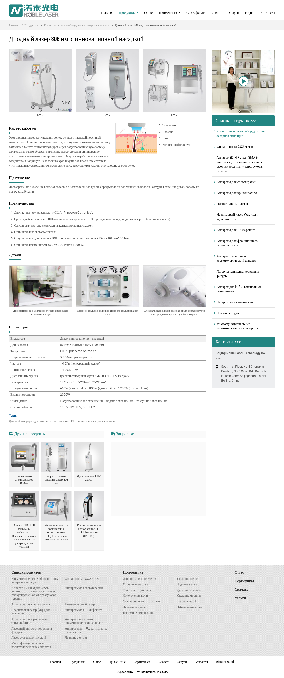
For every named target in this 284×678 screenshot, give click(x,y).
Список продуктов (26, 572)
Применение (133, 572)
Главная (107, 13)
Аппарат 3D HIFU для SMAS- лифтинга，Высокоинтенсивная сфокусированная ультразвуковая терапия (24, 536)
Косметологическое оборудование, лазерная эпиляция (76, 25)
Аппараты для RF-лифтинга (236, 230)
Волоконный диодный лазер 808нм (24, 479)
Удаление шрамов (189, 590)
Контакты (267, 13)
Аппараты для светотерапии (236, 182)
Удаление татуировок (137, 590)
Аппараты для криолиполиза (237, 193)
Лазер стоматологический (235, 302)
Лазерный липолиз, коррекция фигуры (238, 273)
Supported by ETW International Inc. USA (142, 672)
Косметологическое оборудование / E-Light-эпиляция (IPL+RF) (89, 531)
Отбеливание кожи (135, 584)
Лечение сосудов (228, 313)
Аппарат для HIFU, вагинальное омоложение (239, 289)
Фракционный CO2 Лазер (89, 477)
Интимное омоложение (138, 613)
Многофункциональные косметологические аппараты (237, 326)
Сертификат (195, 13)
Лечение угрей (186, 601)
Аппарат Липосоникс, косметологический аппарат (236, 258)
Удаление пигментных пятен (142, 601)
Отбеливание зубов (190, 607)
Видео (249, 13)
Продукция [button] (127, 13)
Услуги (233, 13)
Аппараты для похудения (140, 579)
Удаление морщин (189, 596)
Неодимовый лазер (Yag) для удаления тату (237, 217)
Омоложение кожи (135, 596)
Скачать (217, 13)
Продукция (31, 25)
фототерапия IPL (64, 421)
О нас (148, 13)
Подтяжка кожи (187, 584)
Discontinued (225, 662)
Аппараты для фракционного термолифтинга (237, 243)
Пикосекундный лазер (232, 204)
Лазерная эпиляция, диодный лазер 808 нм (56, 479)
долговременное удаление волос (96, 421)
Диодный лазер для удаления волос (30, 421)
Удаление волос (187, 579)
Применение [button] (168, 13)
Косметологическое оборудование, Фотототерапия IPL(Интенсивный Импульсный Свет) (56, 532)
